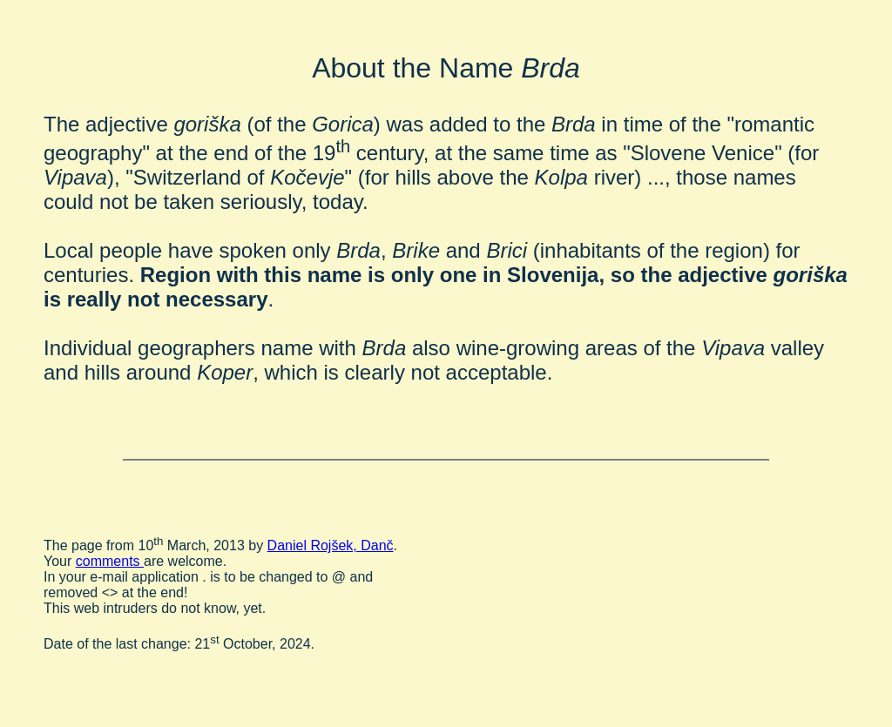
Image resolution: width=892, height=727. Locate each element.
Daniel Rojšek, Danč (330, 545)
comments (110, 561)
